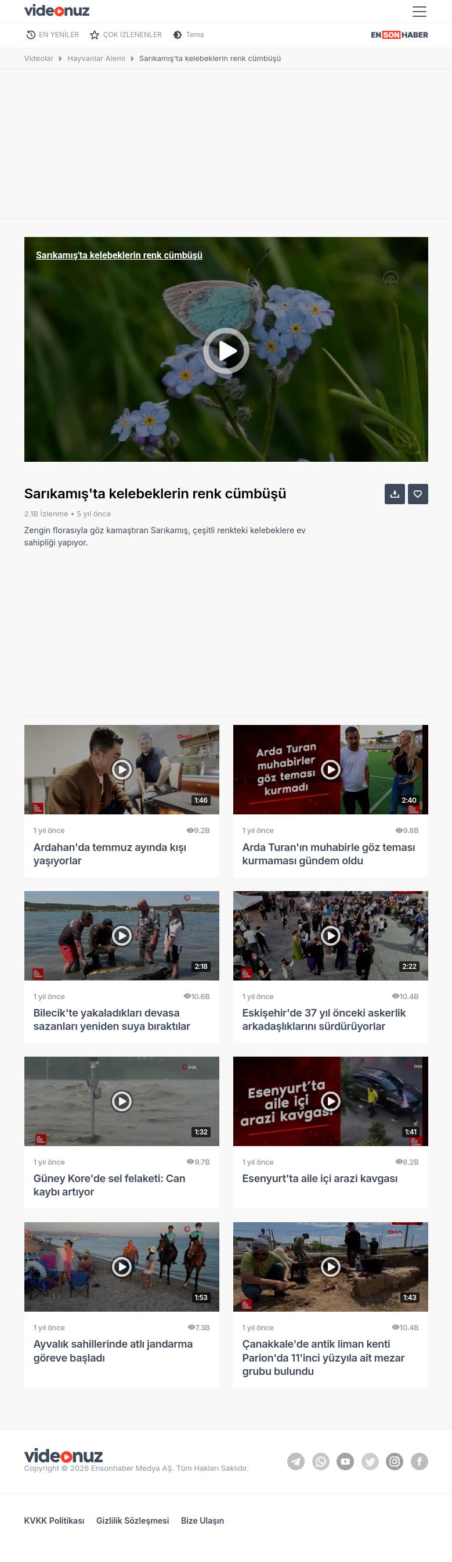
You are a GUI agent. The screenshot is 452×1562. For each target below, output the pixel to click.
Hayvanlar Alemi (96, 58)
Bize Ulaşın (202, 1520)
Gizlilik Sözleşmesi (132, 1520)
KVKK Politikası (54, 1520)
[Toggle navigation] (419, 11)
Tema (195, 34)
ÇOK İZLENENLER (132, 34)
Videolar (39, 58)
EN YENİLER (59, 34)
